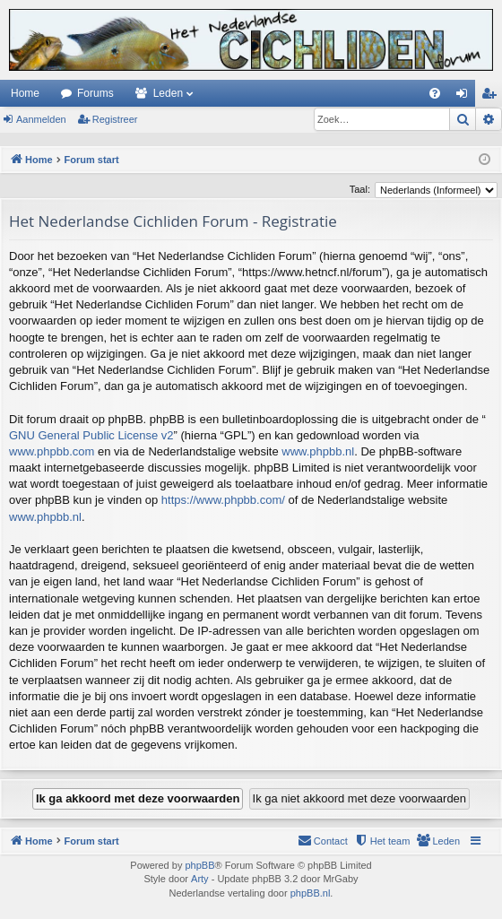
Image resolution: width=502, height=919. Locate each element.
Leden (168, 93)
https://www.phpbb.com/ (223, 500)
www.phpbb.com (51, 451)
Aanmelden (41, 119)
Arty (200, 878)
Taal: (360, 189)
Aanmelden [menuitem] (465, 97)
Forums (95, 93)
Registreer (115, 119)
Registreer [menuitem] (492, 97)
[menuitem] (434, 93)
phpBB (199, 865)
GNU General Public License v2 (91, 435)
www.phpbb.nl (317, 451)
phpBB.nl (310, 893)
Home (25, 93)
